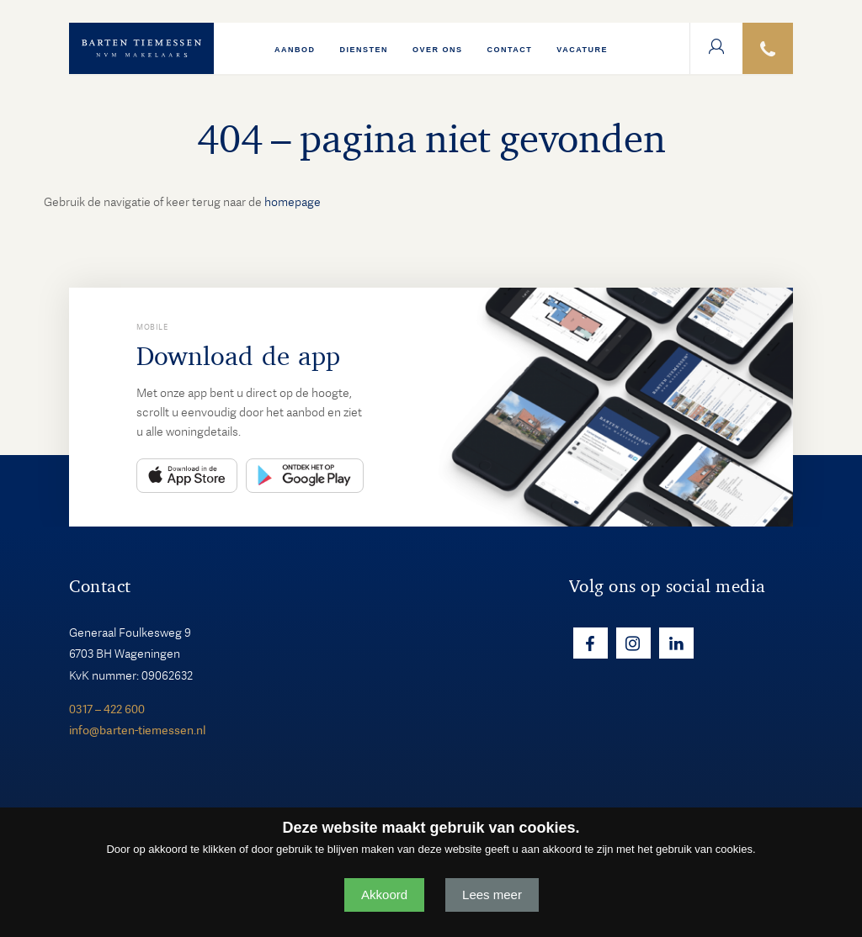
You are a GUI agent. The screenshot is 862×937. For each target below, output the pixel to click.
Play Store (305, 475)
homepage (292, 202)
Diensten (363, 49)
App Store (186, 475)
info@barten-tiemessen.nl (137, 730)
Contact (510, 49)
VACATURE (582, 49)
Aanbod (295, 49)
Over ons (437, 49)
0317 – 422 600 (107, 709)
